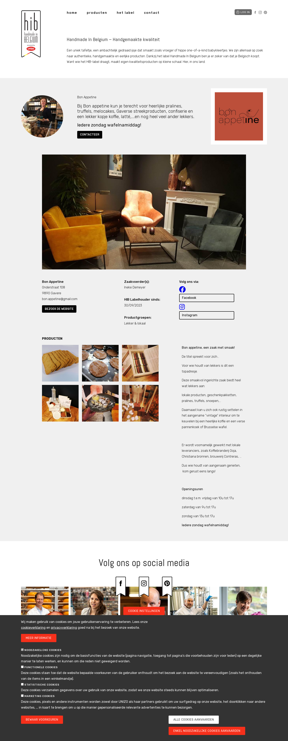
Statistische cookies (41, 686)
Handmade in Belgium (31, 34)
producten (97, 13)
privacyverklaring (64, 629)
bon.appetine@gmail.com (59, 299)
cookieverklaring (33, 629)
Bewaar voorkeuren (42, 721)
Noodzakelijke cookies (43, 651)
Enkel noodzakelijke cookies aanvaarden (206, 732)
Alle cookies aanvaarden (193, 721)
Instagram (260, 12)
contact (152, 13)
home (72, 13)
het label (125, 13)
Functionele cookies (41, 669)
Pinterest (265, 12)
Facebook (255, 12)
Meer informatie (39, 639)
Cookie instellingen (144, 612)
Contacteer (89, 134)
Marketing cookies (39, 697)
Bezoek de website (59, 309)
